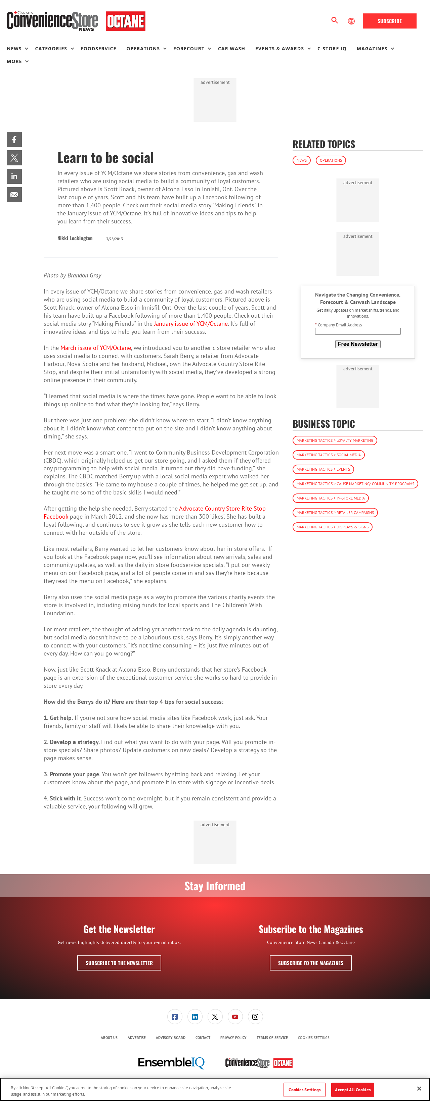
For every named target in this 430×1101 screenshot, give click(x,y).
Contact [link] (203, 1037)
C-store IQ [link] (332, 48)
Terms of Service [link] (272, 1037)
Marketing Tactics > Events (323, 469)
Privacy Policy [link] (233, 1037)
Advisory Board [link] (170, 1037)
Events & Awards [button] (279, 48)
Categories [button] (51, 48)
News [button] (14, 48)
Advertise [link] (137, 1037)
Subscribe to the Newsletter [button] (119, 962)
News (302, 160)
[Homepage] (76, 21)
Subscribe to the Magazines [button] (310, 962)
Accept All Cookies (352, 1090)
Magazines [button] (372, 48)
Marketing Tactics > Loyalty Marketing (335, 440)
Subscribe (390, 20)
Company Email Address (338, 325)
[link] (14, 139)
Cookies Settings (314, 1038)
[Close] (419, 1088)
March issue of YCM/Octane (95, 348)
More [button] (14, 61)
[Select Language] (352, 21)
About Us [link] (109, 1037)
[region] (215, 1089)
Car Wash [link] (231, 48)
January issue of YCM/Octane (191, 323)
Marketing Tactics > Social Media (329, 454)
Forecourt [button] (189, 48)
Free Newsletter (358, 344)
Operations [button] (143, 48)
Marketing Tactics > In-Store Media (331, 498)
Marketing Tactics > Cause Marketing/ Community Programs (355, 483)
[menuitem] (21, 48)
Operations (331, 160)
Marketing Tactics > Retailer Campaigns (335, 512)
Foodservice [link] (99, 48)
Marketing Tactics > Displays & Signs (333, 526)
